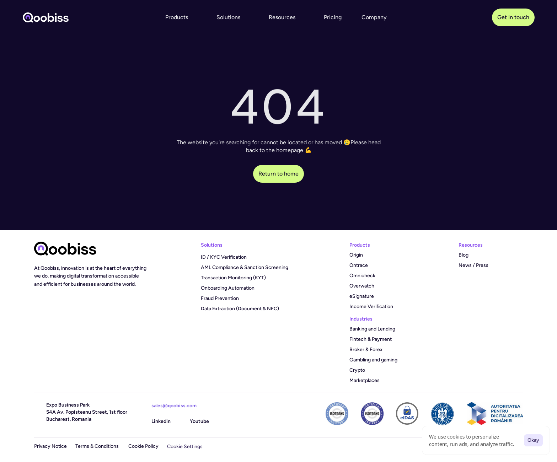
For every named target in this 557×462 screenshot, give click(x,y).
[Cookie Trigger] (185, 446)
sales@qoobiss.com (174, 406)
